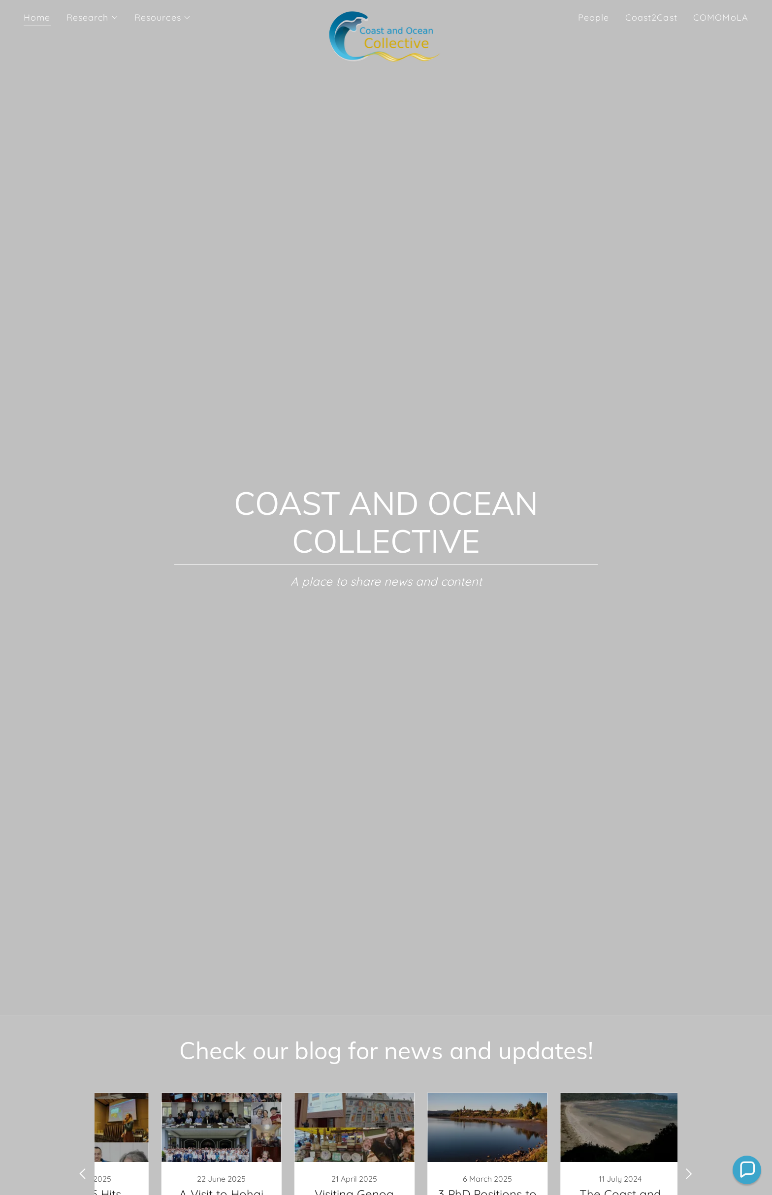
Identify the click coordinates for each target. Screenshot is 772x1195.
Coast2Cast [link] (651, 17)
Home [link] (37, 17)
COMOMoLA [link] (720, 17)
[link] (386, 15)
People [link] (594, 17)
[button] (92, 18)
